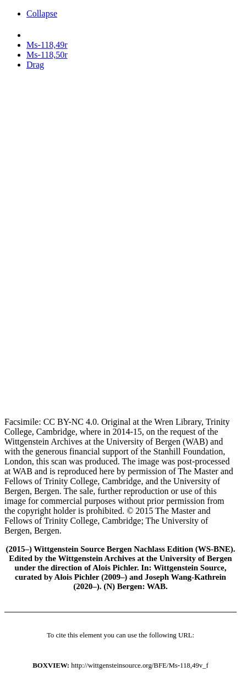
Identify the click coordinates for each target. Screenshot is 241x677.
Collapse (41, 13)
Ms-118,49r (47, 44)
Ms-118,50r (47, 54)
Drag (35, 64)
